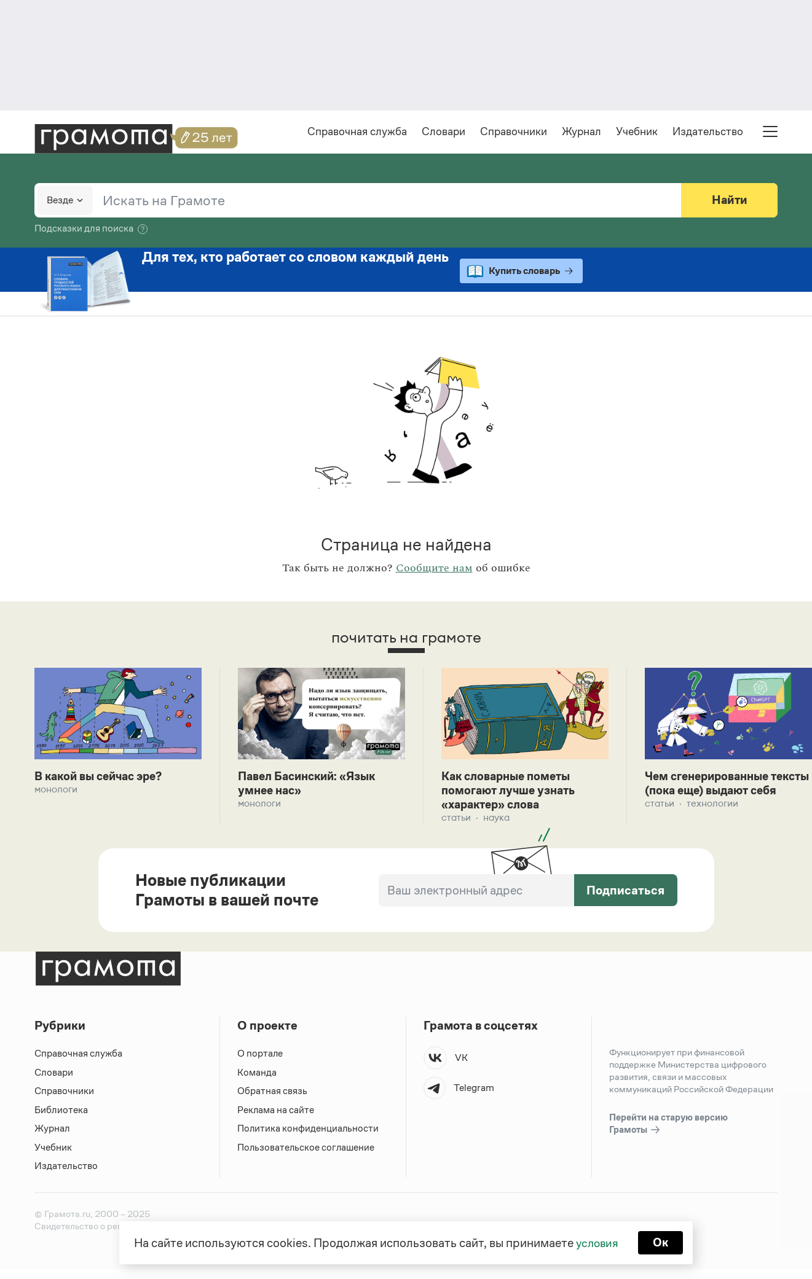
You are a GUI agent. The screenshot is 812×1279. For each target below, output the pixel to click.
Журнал (581, 133)
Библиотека (61, 1112)
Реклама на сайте (276, 1112)
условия (596, 1242)
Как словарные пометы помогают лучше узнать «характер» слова (512, 792)
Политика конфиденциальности (308, 1131)
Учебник (637, 133)
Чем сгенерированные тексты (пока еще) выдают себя (722, 792)
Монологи (55, 791)
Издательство (707, 133)
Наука (496, 820)
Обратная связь (272, 1094)
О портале (260, 1056)
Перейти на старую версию (668, 1127)
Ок (661, 1242)
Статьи (456, 820)
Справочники (513, 133)
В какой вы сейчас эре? (102, 777)
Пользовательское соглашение (307, 1149)
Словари (443, 133)
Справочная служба (357, 133)
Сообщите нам (434, 569)
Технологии (712, 820)
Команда (257, 1075)
